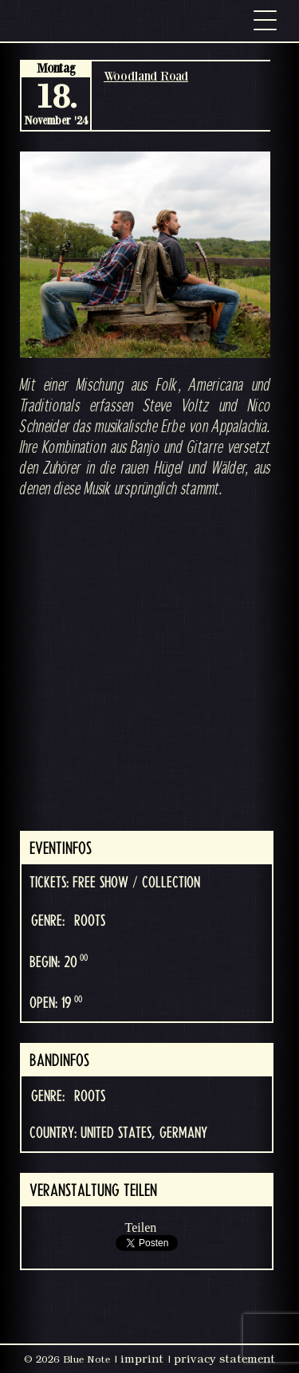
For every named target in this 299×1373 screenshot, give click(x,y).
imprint (141, 1358)
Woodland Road (146, 76)
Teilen (141, 1227)
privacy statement (224, 1358)
